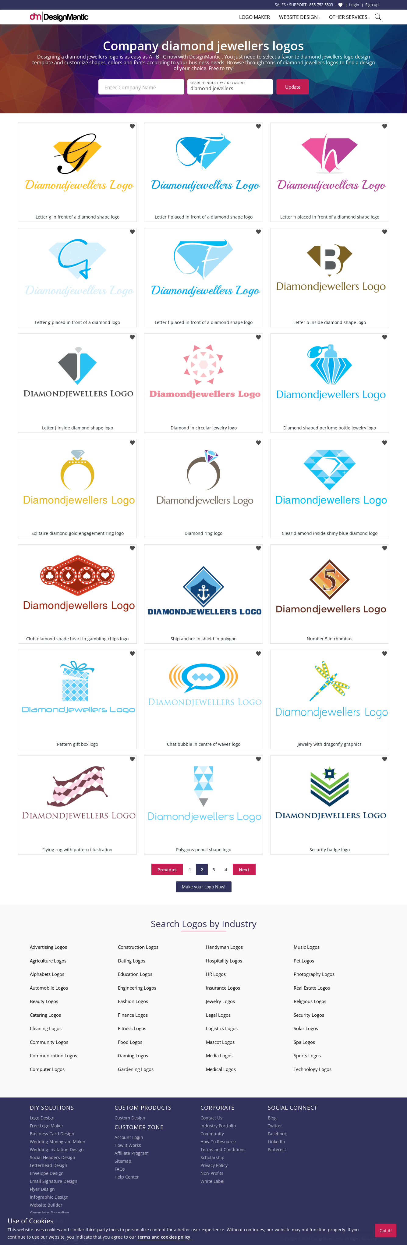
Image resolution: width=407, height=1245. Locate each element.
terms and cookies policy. (164, 1237)
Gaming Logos (133, 1055)
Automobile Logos (49, 987)
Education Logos (135, 973)
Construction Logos (138, 946)
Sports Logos (307, 1055)
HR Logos (216, 973)
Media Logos (219, 1055)
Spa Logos (304, 1041)
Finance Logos (133, 1014)
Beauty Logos (44, 1001)
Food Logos (130, 1041)
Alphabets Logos (47, 973)
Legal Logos (218, 1014)
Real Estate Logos (312, 987)
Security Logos (309, 1014)
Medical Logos (221, 1068)
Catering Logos (45, 1014)
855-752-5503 (321, 4)
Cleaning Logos (46, 1028)
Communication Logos (53, 1055)
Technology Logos (312, 1068)
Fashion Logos (133, 1001)
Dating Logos (131, 960)
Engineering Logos (137, 987)
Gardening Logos (136, 1068)
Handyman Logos (224, 946)
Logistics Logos (222, 1028)
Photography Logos (314, 973)
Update (292, 87)
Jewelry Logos (220, 1001)
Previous (167, 869)
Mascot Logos (220, 1041)
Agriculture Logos (48, 960)
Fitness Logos (132, 1028)
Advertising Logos (48, 946)
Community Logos (49, 1041)
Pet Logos (304, 960)
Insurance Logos (223, 987)
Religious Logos (310, 1001)
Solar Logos (306, 1028)
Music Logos (307, 946)
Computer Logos (47, 1068)
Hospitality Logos (224, 960)
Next (244, 869)
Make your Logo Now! (203, 886)
